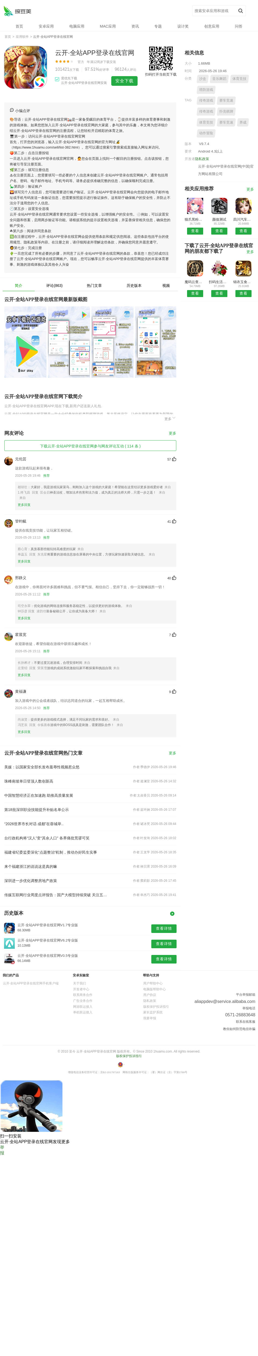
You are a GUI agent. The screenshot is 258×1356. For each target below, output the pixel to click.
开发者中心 (81, 989)
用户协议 (149, 995)
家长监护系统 (153, 1012)
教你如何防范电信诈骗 (239, 1029)
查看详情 (164, 928)
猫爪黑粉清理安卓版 (195, 219)
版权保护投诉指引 (156, 1007)
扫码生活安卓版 (219, 282)
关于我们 (79, 983)
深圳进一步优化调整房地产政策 (30, 881)
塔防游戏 (206, 90)
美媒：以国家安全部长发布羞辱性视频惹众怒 (42, 767)
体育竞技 (239, 79)
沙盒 (202, 79)
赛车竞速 (226, 100)
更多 (170, 418)
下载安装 (109, 62)
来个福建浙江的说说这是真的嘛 (30, 866)
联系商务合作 (82, 995)
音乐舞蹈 (219, 79)
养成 (242, 122)
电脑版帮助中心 (154, 989)
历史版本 (134, 285)
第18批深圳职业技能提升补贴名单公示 (36, 809)
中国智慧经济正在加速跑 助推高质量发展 (38, 795)
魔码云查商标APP (195, 282)
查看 (195, 231)
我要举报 (149, 1018)
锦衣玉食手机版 (243, 282)
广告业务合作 (82, 1001)
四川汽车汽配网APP (243, 219)
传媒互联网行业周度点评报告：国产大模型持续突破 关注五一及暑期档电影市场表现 (56, 895)
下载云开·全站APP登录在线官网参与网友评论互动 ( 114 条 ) (90, 446)
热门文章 (94, 285)
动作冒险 (206, 133)
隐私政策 (202, 159)
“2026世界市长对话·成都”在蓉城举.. (33, 824)
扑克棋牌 (226, 111)
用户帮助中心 (153, 983)
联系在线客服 (245, 1022)
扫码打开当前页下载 (161, 74)
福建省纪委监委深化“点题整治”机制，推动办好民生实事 (50, 852)
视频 (166, 285)
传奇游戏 (206, 100)
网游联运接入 (82, 1007)
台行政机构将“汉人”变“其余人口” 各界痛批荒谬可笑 (46, 838)
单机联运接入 (82, 1012)
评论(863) (54, 285)
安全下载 (124, 81)
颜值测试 (219, 219)
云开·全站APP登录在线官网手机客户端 (31, 983)
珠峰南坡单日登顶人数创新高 (28, 781)
